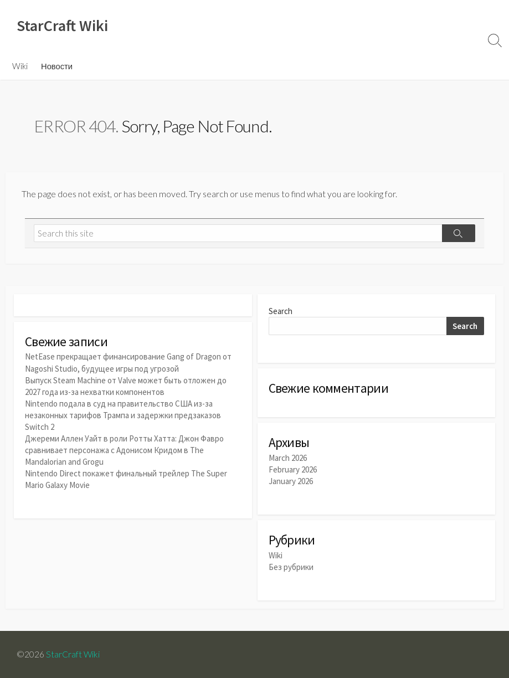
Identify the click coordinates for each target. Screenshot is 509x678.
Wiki (20, 66)
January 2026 (291, 481)
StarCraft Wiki (73, 654)
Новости (57, 66)
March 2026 (288, 458)
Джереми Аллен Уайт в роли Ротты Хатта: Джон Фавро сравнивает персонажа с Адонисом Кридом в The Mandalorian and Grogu (124, 450)
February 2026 (293, 469)
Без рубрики (291, 567)
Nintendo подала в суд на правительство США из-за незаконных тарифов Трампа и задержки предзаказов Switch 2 (123, 415)
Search (280, 311)
